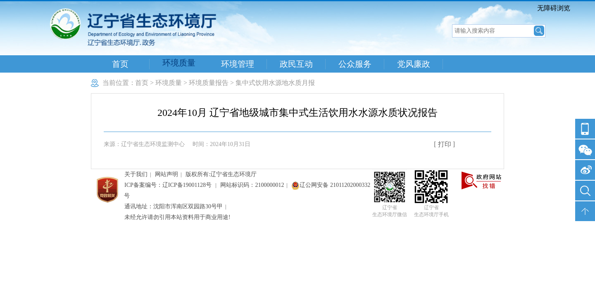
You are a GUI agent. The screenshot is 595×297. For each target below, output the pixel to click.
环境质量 (178, 62)
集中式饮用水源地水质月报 (275, 82)
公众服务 (354, 63)
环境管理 (237, 63)
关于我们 (136, 174)
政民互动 (296, 63)
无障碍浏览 (553, 8)
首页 (120, 63)
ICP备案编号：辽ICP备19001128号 (168, 185)
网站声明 (166, 174)
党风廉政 (413, 63)
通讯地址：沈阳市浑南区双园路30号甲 (173, 206)
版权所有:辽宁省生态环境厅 (221, 174)
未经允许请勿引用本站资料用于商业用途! (177, 217)
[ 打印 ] (444, 144)
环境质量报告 (208, 82)
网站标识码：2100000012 (252, 185)
